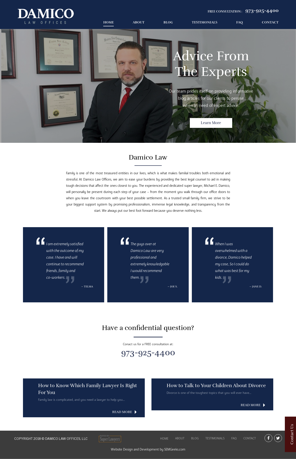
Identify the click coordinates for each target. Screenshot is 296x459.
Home (108, 22)
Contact (270, 22)
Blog (168, 22)
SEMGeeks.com (174, 449)
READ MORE (122, 412)
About (139, 22)
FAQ (239, 22)
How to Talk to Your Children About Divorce (216, 385)
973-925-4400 (262, 10)
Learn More (211, 122)
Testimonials (204, 22)
